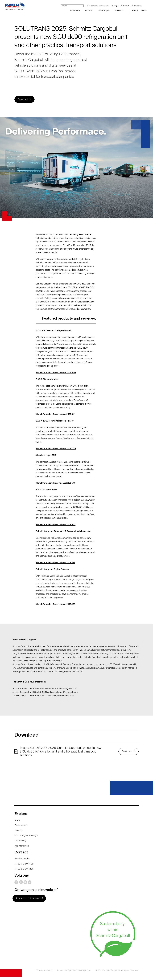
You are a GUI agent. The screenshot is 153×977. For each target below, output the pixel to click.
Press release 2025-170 (64, 604)
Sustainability (20, 841)
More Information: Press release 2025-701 (56, 483)
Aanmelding (138, 6)
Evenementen (20, 825)
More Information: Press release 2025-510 (56, 373)
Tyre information (21, 846)
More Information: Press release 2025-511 (55, 414)
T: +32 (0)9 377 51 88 (23, 864)
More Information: (44, 525)
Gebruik (88, 10)
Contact (126, 6)
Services (119, 10)
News (17, 820)
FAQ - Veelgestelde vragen (26, 836)
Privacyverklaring (44, 970)
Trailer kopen (104, 10)
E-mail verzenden (22, 859)
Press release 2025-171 (64, 563)
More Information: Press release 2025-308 (56, 449)
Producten (75, 10)
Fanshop (18, 830)
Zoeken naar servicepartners (99, 6)
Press (144, 10)
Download (23, 99)
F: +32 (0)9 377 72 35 (24, 869)
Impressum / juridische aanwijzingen (73, 970)
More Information (44, 563)
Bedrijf (135, 10)
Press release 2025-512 (64, 525)
